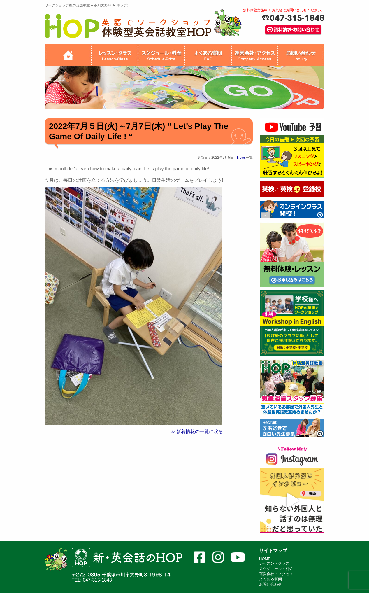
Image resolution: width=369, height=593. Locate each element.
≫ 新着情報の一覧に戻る (197, 431)
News (241, 157)
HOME (264, 559)
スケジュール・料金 (276, 568)
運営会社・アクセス (276, 574)
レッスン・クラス (274, 563)
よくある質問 (270, 579)
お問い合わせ (270, 584)
